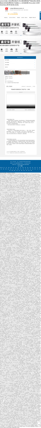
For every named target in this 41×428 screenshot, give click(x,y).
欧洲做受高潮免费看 (25, 234)
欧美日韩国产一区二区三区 (23, 406)
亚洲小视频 (30, 393)
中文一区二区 (17, 188)
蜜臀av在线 (16, 326)
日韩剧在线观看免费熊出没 (10, 346)
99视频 (27, 212)
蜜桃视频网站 (24, 237)
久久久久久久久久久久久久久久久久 (25, 311)
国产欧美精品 (13, 228)
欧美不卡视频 (16, 397)
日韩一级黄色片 (27, 300)
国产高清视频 (37, 280)
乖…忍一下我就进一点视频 (6, 239)
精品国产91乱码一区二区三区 (13, 369)
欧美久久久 (6, 359)
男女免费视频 (23, 248)
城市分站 (1, 167)
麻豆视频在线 (27, 210)
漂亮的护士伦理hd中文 (29, 268)
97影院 (11, 352)
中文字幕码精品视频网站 (23, 223)
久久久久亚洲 (18, 425)
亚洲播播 (22, 198)
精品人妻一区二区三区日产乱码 (20, 283)
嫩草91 (29, 384)
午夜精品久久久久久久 (16, 224)
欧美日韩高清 (6, 424)
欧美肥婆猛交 (3, 259)
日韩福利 (19, 200)
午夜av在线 (32, 225)
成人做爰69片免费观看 (21, 397)
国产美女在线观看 (9, 292)
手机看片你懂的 (27, 176)
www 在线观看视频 (6, 226)
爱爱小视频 (13, 200)
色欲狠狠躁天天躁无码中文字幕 (19, 392)
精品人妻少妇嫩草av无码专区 (4, 327)
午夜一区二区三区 (33, 199)
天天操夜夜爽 (37, 348)
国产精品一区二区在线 (3, 292)
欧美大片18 (1, 265)
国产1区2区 (27, 348)
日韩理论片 (11, 324)
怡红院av (16, 226)
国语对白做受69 (16, 276)
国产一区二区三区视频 (14, 284)
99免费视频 (3, 231)
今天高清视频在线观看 (37, 291)
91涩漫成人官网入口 (19, 302)
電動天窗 (20, 67)
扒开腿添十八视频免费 (25, 209)
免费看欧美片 (22, 210)
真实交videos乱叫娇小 (29, 289)
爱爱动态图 (30, 371)
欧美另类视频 (5, 316)
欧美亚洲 (17, 269)
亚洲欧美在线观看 (5, 313)
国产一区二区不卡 (20, 395)
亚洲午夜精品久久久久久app (29, 347)
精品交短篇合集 (20, 326)
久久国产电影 (27, 175)
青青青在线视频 (9, 178)
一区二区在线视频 (8, 281)
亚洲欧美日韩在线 (30, 367)
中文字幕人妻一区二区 (6, 348)
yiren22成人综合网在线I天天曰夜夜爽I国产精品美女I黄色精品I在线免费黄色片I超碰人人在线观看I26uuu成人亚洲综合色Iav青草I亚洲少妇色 (20, 3)
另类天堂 (11, 242)
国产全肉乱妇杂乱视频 (24, 367)
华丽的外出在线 (11, 182)
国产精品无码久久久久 (3, 233)
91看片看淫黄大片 (17, 277)
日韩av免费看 (36, 216)
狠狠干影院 (37, 199)
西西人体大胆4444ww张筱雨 (21, 315)
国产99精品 (8, 269)
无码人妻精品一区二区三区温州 (14, 380)
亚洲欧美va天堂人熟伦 (32, 175)
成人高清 (12, 227)
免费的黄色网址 (11, 276)
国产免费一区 (18, 311)
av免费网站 (14, 250)
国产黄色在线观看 (8, 200)
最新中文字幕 (25, 256)
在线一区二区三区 (27, 250)
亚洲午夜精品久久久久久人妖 (6, 317)
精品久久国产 (20, 178)
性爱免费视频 (6, 415)
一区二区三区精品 (21, 238)
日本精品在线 (36, 193)
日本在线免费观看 (32, 318)
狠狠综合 (27, 312)
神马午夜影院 (30, 374)
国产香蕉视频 (18, 280)
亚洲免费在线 (37, 401)
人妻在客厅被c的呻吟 (35, 283)
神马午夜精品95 (20, 249)
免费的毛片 (35, 182)
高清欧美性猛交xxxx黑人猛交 (4, 278)
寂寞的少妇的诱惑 (24, 374)
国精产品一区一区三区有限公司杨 (22, 236)
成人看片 (36, 213)
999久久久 (16, 357)
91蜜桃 (34, 367)
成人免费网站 (12, 339)
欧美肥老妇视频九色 (13, 402)
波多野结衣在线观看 (20, 359)
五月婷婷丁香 (36, 305)
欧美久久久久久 (26, 238)
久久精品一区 (15, 282)
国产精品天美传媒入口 (24, 340)
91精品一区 (36, 295)
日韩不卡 (26, 259)
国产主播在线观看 (6, 204)
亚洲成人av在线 (31, 271)
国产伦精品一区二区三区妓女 (8, 225)
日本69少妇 (22, 271)
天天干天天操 (31, 186)
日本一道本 (34, 272)
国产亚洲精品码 (5, 266)
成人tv (27, 417)
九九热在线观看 (38, 419)
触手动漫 (6, 407)
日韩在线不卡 (37, 426)
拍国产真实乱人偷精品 (17, 222)
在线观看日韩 (8, 372)
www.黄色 (25, 288)
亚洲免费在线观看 (34, 408)
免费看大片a (34, 190)
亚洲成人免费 (37, 225)
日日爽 (31, 260)
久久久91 (2, 247)
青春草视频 (11, 187)
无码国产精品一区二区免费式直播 (18, 235)
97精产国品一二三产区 (23, 192)
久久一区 (30, 211)
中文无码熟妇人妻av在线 (12, 325)
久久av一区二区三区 (12, 301)
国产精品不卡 (33, 259)
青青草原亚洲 (25, 408)
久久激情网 (16, 404)
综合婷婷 (16, 200)
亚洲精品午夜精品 (4, 303)
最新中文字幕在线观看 (37, 224)
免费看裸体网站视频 (33, 187)
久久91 (25, 361)
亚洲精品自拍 (8, 238)
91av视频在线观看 (11, 396)
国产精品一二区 (9, 233)
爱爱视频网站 (9, 293)
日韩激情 (32, 334)
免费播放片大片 (37, 220)
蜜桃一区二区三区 (24, 191)
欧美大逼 (5, 350)
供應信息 (18, 17)
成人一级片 (37, 231)
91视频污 (20, 346)
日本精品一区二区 (20, 199)
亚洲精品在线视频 (8, 249)
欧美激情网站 (9, 247)
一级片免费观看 (32, 249)
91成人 (8, 401)
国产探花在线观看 (31, 364)
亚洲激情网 (29, 273)
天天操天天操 (14, 210)
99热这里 (24, 364)
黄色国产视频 (9, 208)
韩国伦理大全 (24, 307)
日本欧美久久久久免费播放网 (31, 285)
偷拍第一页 (8, 228)
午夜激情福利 (37, 237)
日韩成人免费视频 (4, 336)
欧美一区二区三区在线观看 (21, 282)
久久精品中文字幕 (28, 220)
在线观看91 (32, 395)
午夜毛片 (32, 304)
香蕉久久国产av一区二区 (18, 190)
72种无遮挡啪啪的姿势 (31, 357)
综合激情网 (28, 265)
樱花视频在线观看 (13, 203)
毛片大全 (32, 182)
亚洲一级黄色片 (17, 368)
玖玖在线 (16, 417)
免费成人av (3, 237)
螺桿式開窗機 (20, 60)
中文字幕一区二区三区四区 (20, 323)
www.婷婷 (34, 203)
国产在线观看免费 (34, 234)
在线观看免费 (37, 223)
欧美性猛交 (21, 227)
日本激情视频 (13, 312)
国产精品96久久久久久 (11, 290)
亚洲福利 (1, 325)
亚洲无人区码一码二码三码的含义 (14, 313)
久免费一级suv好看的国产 (16, 221)
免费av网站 (11, 174)
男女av (8, 391)
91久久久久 (28, 361)
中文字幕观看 (36, 250)
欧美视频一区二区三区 (17, 182)
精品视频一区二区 (34, 282)
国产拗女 (37, 243)
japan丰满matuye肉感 (19, 232)
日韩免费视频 (35, 381)
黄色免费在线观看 (30, 340)
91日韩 (12, 222)
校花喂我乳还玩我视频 (12, 204)
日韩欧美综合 (11, 329)
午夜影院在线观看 (17, 271)
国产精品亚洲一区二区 (22, 220)
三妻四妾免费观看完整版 (6, 243)
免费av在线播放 (21, 292)
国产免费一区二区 (7, 224)
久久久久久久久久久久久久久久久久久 (13, 246)
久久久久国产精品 (4, 178)
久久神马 (13, 249)
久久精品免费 (18, 210)
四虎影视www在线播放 (22, 242)
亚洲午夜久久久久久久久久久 (30, 242)
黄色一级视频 (10, 194)
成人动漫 (2, 175)
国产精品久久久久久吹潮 (16, 194)
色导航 (2, 235)
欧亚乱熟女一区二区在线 (37, 292)
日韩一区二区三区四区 (36, 194)
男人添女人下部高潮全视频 (15, 223)
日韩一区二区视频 (12, 357)
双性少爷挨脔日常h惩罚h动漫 (10, 262)
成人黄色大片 (38, 239)
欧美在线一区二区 (2, 310)
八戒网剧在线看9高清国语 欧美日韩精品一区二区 (7, 277)
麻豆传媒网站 (34, 277)
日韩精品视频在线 (12, 271)
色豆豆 (8, 358)
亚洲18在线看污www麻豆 (22, 417)
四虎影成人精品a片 (10, 406)
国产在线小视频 (12, 239)
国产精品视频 (21, 419)
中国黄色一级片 (16, 227)
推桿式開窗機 (20, 62)
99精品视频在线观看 (23, 363)
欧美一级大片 (18, 197)
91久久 (31, 258)
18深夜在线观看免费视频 (8, 231)
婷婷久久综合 (28, 304)
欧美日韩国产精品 (27, 225)
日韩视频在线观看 (35, 369)
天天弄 (2, 386)
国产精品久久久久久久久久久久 (11, 370)
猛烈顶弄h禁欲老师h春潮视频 (7, 199)
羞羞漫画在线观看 (20, 284)
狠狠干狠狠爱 (2, 201)
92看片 (21, 224)
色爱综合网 (18, 273)
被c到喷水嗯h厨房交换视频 (15, 272)
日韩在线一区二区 (38, 242)
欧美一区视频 (6, 367)
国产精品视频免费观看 (32, 405)
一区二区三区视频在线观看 (35, 373)
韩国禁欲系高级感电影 (9, 250)
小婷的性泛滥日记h (25, 334)
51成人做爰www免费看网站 (13, 307)
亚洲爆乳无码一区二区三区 (14, 338)
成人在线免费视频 (15, 178)
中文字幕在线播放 (6, 417)
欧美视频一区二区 (27, 214)
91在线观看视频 (16, 381)
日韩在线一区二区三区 (36, 390)
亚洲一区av (19, 385)
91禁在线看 (23, 301)
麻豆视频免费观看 (34, 418)
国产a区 (9, 380)
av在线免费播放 (12, 243)
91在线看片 (35, 341)
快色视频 (23, 175)
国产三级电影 (17, 181)
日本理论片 (10, 302)
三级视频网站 (3, 268)
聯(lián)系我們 (35, 17)
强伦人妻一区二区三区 (4, 194)
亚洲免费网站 (6, 186)
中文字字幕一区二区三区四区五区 (8, 236)
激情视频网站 (6, 273)
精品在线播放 (23, 225)
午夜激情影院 (22, 262)
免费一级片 (24, 178)
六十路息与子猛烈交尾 (7, 379)
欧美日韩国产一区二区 (29, 310)
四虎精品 (5, 201)
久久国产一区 (16, 216)
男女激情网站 (4, 281)
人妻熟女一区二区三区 (35, 273)
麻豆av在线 (17, 291)
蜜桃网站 (15, 180)
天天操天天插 (34, 403)
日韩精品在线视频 (8, 216)
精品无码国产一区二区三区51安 (29, 296)
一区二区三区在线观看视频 (18, 245)
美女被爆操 (32, 201)
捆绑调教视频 (36, 271)
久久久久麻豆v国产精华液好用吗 (19, 321)
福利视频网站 (23, 267)
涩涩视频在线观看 (17, 202)
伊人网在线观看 (26, 243)
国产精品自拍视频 (24, 389)
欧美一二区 (30, 328)
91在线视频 (16, 339)
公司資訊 (22, 17)
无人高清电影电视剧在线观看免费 (12, 385)
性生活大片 (4, 373)
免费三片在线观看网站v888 (17, 187)
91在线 (5, 414)
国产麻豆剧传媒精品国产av (26, 338)
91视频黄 (22, 305)
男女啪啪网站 (20, 212)
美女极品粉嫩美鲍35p (32, 312)
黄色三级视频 (22, 368)
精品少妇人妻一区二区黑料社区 (22, 316)
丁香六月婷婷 (23, 383)
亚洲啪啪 (21, 409)
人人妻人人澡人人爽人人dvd (32, 257)
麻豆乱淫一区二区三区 (12, 176)
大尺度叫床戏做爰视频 (15, 303)
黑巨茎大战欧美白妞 (6, 324)
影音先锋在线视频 (16, 390)
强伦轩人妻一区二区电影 (7, 360)
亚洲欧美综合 (23, 358)
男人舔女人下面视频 (22, 412)
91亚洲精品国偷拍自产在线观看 (26, 373)
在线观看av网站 (33, 324)
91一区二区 (5, 412)
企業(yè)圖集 (27, 17)
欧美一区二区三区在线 (16, 174)
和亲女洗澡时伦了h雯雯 (7, 295)
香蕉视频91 (2, 335)
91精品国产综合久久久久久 (27, 409)
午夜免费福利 (11, 278)
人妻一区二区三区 (10, 393)
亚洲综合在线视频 (26, 269)
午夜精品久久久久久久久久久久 (35, 360)
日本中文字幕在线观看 (24, 254)
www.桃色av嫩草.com (3, 390)
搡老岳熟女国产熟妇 (26, 284)
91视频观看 (14, 197)
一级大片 (37, 214)
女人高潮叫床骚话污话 (30, 224)
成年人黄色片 (36, 344)
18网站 (22, 177)
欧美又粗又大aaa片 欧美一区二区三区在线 (17, 375)
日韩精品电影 (39, 290)
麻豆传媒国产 (19, 211)
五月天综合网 (23, 347)
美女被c (23, 291)
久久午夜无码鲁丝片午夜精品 (32, 404)
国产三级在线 (38, 277)
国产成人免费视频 (36, 215)
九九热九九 (34, 198)
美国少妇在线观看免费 (35, 394)
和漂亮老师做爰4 (9, 248)
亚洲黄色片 (9, 201)
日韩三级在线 (10, 282)
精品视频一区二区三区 (29, 215)
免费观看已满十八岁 (16, 242)
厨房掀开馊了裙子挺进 (25, 231)
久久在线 (31, 338)
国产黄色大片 (7, 211)
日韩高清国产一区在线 (9, 414)
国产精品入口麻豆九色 (10, 245)
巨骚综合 (19, 358)
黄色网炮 (27, 364)
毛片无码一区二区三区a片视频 (34, 384)
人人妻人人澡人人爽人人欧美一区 (28, 235)
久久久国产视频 (33, 267)
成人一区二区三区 (19, 336)
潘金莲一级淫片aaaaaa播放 (14, 337)
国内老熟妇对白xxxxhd (28, 418)
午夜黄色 (36, 357)
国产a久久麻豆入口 (24, 266)
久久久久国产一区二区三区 (23, 333)
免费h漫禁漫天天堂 (38, 189)
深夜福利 (5, 338)
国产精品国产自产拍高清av (18, 285)
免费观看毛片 (28, 221)
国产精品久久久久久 (35, 232)
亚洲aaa (6, 280)
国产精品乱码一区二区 (14, 424)
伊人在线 (33, 339)
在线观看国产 (9, 232)
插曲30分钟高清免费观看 (37, 406)
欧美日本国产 (21, 390)
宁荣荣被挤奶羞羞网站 (6, 261)
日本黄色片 (5, 361)
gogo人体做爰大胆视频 (18, 209)
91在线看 (3, 402)
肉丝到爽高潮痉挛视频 (29, 327)
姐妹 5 (29, 213)
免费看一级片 (36, 317)
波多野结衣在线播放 (28, 226)
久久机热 (11, 419)
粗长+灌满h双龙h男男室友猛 (11, 189)
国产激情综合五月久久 (37, 212)
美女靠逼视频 (27, 186)
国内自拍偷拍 (26, 271)
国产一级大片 (27, 187)
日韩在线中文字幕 (36, 178)
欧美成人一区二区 (31, 262)
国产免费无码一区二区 (5, 368)
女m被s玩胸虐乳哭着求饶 (33, 375)
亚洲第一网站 (24, 219)
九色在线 (18, 186)
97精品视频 (13, 247)
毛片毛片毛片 (24, 224)
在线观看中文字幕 (13, 305)
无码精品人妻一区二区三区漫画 (28, 177)
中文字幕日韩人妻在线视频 (25, 211)
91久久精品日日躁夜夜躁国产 (30, 237)
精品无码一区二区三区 (9, 270)
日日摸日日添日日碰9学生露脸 (33, 321)
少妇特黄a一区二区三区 (22, 341)
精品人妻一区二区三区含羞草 (33, 238)
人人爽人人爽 (29, 385)
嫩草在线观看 (27, 339)
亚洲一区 (1, 358)
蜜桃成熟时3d (5, 322)
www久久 (39, 200)
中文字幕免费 (6, 393)
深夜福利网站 (25, 322)
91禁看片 (5, 370)
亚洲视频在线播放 (9, 395)
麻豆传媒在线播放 (18, 267)
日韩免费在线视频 (17, 394)
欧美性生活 (16, 212)
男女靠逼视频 (11, 296)
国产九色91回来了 (21, 260)
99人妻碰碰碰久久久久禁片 (5, 176)
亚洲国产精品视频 (35, 386)
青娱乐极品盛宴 (21, 405)
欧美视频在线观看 (12, 417)
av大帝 (15, 322)
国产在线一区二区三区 (21, 339)
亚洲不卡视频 (12, 299)
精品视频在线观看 (12, 202)
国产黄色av (23, 293)
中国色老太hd (28, 246)
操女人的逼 (18, 203)
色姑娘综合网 (13, 267)
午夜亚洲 (19, 383)
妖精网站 (13, 326)
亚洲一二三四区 (4, 232)
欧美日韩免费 (21, 414)
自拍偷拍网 (17, 247)
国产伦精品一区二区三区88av (21, 268)
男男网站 (30, 339)
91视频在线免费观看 (22, 239)
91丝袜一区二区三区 (12, 368)
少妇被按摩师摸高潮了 (17, 289)
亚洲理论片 (20, 265)
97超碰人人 (23, 187)
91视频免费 (33, 231)
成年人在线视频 (27, 201)
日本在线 (32, 303)
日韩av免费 (16, 238)
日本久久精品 (29, 324)
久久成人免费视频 (30, 344)
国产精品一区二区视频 (29, 219)
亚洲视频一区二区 (25, 193)
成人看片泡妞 (9, 416)
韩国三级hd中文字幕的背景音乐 (34, 188)
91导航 (38, 310)
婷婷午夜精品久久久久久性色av (28, 222)
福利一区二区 (21, 313)
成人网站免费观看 (34, 228)
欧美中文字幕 (37, 293)
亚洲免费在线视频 (35, 301)
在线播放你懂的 (21, 247)
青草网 (22, 371)
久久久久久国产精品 (18, 198)
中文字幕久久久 (29, 190)
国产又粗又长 (33, 213)
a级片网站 (2, 326)
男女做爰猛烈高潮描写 (7, 328)
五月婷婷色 (19, 327)
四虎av (21, 203)
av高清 (23, 250)
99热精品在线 (20, 369)
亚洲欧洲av (17, 265)
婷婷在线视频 (10, 179)
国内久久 (28, 322)
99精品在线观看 (18, 418)
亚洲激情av (6, 213)
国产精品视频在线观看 (36, 176)
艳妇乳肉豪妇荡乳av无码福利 (11, 291)
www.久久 (11, 315)
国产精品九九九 (35, 222)
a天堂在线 (15, 299)
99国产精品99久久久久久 (27, 227)
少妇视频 (39, 182)
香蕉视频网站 (36, 364)
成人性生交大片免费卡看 (16, 408)
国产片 (3, 360)
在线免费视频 (37, 249)
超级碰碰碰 (20, 344)
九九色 (28, 203)
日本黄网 (32, 380)
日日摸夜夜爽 (35, 235)
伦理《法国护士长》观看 (6, 321)
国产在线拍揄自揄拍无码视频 (20, 176)
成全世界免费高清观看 (36, 202)
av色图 (27, 178)
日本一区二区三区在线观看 (12, 193)
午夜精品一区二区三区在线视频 (14, 244)
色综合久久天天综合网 (15, 344)
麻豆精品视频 (22, 258)
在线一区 (30, 277)
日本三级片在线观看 (13, 384)
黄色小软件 (3, 198)
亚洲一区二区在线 (7, 212)
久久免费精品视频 (32, 214)
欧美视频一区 (17, 259)
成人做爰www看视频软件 (25, 180)
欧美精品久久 (37, 296)
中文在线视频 (9, 223)
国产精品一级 (26, 424)
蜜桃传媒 (20, 318)
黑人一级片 (1, 412)
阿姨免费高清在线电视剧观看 (6, 222)
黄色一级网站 (25, 203)
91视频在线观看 (18, 225)
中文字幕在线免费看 (25, 189)
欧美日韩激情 (27, 317)
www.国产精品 (27, 379)
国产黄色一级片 (3, 299)
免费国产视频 (15, 186)
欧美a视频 (3, 270)
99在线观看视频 (31, 193)
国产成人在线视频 (11, 226)
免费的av (21, 181)
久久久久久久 (5, 189)
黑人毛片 (31, 176)
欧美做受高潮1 (19, 248)
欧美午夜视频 (10, 186)
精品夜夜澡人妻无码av (23, 194)
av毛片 (29, 372)
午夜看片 (24, 426)
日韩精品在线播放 (33, 290)
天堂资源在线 (30, 254)
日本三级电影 (20, 404)
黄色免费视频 (34, 254)
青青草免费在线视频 (7, 337)
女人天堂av (11, 235)
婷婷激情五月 (5, 246)
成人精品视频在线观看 (16, 409)
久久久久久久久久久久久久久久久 (35, 392)
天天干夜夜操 (29, 288)
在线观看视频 (8, 339)
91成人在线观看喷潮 (7, 255)
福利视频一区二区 (11, 180)
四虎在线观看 (22, 361)
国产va (26, 273)
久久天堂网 (16, 249)
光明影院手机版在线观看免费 (10, 234)
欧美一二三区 (17, 239)
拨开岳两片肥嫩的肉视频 (36, 327)
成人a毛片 (3, 383)
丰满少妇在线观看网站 (32, 391)
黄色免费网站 (14, 179)
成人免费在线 (22, 243)
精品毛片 (38, 261)
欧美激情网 (32, 226)
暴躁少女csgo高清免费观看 (7, 205)
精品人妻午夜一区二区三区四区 (23, 372)
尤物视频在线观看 (32, 348)
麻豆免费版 (12, 389)
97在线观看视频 (22, 186)
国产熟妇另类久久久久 (16, 270)
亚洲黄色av (19, 213)
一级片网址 (5, 334)
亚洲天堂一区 (28, 290)
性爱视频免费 (11, 383)
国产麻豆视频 (22, 174)
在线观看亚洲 (3, 382)
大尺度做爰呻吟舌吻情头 (28, 197)
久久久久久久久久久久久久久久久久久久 (10, 191)
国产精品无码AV (6, 283)
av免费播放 (10, 266)
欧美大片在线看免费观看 (20, 233)
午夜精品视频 (4, 245)
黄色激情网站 (26, 213)
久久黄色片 (35, 346)
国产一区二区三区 (33, 221)
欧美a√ (21, 335)
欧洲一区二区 (19, 180)
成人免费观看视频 (19, 231)
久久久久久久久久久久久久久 (27, 335)
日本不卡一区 (38, 187)
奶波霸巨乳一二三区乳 (29, 386)
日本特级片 (30, 234)
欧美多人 (38, 192)
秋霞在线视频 (15, 315)
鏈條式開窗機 (20, 64)
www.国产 (27, 378)
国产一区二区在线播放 (28, 394)
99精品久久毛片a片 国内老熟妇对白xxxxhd (23, 415)
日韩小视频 (8, 299)
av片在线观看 (9, 405)
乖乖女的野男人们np (7, 209)
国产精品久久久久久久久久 (28, 174)
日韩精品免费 (27, 202)
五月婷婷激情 (14, 268)
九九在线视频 (26, 321)
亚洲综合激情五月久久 (19, 281)
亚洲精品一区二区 (29, 389)
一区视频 (36, 318)
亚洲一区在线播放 (27, 255)
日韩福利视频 (14, 295)
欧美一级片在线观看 (18, 177)
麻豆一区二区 (28, 337)
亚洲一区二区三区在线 (37, 334)
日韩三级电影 (11, 413)
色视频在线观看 (30, 407)
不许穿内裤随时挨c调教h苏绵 (12, 213)
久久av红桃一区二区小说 (35, 181)
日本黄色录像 (25, 326)
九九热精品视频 (37, 395)
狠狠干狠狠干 (23, 197)
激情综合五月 (9, 303)
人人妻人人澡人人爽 (21, 300)
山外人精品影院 (33, 358)
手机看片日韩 (33, 352)
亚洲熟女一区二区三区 (21, 299)
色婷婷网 (9, 412)
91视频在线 (18, 370)
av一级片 (25, 385)
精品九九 (14, 225)
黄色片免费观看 (27, 188)
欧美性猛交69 (9, 418)
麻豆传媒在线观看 (14, 199)
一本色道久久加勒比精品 (33, 284)
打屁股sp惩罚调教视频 (24, 200)
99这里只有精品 (18, 325)
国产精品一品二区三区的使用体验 (28, 369)
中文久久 (27, 239)
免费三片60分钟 (8, 188)
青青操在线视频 (28, 360)
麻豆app (24, 413)
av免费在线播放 (36, 186)
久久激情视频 (36, 383)
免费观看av (1, 414)
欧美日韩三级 (35, 393)
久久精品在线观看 (4, 208)
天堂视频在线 (8, 177)
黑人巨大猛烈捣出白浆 (17, 296)
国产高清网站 (2, 407)
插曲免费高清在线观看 (29, 208)
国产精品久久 (19, 371)
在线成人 (31, 203)
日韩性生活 (7, 383)
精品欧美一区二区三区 (7, 386)
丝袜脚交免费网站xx (22, 362)
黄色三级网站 (23, 296)
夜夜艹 (1, 270)
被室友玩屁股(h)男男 (5, 349)
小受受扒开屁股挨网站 (23, 270)
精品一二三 (38, 340)
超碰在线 (33, 385)
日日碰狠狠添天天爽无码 (5, 202)
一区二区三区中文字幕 (34, 236)
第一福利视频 (29, 316)
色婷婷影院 (13, 394)
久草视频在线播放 (15, 175)
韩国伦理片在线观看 (3, 234)
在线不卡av (13, 280)
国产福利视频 (25, 265)
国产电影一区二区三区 (31, 189)
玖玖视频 (31, 180)
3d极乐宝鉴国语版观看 (12, 283)
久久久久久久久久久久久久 (13, 215)
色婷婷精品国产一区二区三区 (4, 307)
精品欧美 (10, 344)
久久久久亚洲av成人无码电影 (21, 215)
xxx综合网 (11, 378)
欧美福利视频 (20, 307)
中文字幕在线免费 (34, 374)
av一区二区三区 (21, 214)
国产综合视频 (10, 408)
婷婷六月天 (13, 281)
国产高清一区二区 (4, 416)
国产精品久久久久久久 (36, 209)
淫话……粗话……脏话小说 (28, 233)
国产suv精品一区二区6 (28, 283)
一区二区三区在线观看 (26, 199)
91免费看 (11, 401)
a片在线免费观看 (13, 371)
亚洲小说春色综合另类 (19, 193)
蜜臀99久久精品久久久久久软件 (23, 357)
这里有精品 (14, 302)
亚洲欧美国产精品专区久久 (31, 351)
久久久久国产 (18, 192)
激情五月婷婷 (34, 174)
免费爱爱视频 (34, 316)
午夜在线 (25, 292)
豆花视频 (12, 201)
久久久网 (37, 175)
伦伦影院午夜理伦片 (36, 371)
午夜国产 (22, 222)
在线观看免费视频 (13, 374)
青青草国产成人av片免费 (12, 211)
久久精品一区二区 (30, 198)
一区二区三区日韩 (10, 381)
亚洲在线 (20, 259)
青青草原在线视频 (7, 300)
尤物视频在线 (14, 279)
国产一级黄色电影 (4, 401)
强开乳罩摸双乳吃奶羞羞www (26, 294)
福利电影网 (15, 236)
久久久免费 (33, 220)
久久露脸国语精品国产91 (6, 378)
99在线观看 (2, 211)
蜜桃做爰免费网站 (16, 201)
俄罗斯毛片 (9, 316)
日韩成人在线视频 (29, 194)
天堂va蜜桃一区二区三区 (27, 204)
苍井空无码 (34, 299)
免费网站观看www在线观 (15, 427)
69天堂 (1, 243)
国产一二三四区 (6, 174)
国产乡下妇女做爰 (35, 197)
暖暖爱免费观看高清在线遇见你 (5, 258)
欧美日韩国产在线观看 (19, 204)
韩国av (25, 337)
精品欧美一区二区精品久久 (20, 295)
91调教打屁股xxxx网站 (24, 384)
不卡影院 (23, 212)
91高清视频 (16, 391)
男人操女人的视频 (28, 383)
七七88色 (30, 231)
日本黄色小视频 (26, 401)
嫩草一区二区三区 (29, 191)
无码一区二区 (23, 327)
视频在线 (13, 198)
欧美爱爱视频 (14, 232)
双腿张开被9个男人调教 (19, 261)
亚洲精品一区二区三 (4, 306)
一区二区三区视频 (24, 402)
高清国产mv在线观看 (31, 205)
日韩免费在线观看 (8, 210)
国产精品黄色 (12, 348)
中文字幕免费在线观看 (30, 402)
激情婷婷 (32, 383)
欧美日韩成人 (22, 269)
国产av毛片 (13, 188)
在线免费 (29, 259)
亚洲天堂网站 (29, 236)
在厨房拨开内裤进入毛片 (11, 425)
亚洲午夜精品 (35, 407)
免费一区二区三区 (19, 179)
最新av (33, 293)
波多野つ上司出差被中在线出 (26, 179)
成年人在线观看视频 (31, 212)
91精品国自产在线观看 (25, 281)
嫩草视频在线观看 (30, 278)
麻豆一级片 (14, 231)
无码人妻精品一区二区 (6, 397)
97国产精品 (13, 190)
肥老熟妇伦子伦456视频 (29, 248)
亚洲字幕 (9, 227)
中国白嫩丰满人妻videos (32, 243)
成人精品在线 (25, 190)
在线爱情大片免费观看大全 (36, 269)
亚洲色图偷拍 (17, 262)
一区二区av (31, 250)
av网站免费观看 (26, 262)
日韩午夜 (5, 247)
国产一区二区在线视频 (9, 310)
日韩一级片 (7, 197)
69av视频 (16, 290)
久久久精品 (6, 396)
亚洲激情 (11, 224)
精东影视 (9, 312)
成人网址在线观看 (12, 261)
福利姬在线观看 (34, 211)
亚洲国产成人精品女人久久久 (8, 335)
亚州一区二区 (37, 362)
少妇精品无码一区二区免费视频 (32, 256)
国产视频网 (7, 182)
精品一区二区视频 (15, 260)
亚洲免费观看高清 (7, 242)
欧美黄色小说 (35, 219)
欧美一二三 (12, 212)
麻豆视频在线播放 (16, 386)
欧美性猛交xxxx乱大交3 (10, 398)
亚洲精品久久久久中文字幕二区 (10, 181)
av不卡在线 (5, 254)
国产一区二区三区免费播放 (13, 294)
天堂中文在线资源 (27, 258)
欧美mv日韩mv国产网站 (5, 215)
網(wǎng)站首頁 (6, 17)
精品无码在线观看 (31, 314)
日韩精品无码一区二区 (33, 361)
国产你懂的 (1, 225)
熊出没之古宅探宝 (35, 359)
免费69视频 (20, 304)
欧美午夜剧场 (4, 248)
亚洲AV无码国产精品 (14, 205)
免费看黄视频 (13, 177)
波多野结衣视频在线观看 (18, 237)
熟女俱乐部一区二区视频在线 (11, 306)
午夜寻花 (24, 312)
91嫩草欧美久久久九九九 (24, 257)
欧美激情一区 (2, 392)
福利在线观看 (26, 295)
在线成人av (31, 209)
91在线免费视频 (15, 383)
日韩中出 (37, 203)
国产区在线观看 (12, 238)
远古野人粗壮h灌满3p (25, 350)
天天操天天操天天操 (15, 362)
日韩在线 (17, 214)
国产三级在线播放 (7, 311)
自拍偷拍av (31, 415)
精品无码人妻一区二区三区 (31, 223)
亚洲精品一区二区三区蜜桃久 (8, 175)
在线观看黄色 (9, 190)
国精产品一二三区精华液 (34, 179)
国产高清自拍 (2, 174)
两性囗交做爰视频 (21, 337)
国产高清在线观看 (22, 188)
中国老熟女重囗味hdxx (16, 335)
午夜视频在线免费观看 (35, 180)
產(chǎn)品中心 (14, 17)
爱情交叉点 (39, 413)
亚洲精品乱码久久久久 (3, 190)
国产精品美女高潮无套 (9, 268)
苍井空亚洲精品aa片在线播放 (28, 247)
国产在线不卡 (9, 280)
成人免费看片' (18, 340)
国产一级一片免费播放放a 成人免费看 (24, 216)
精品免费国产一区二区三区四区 (6, 267)
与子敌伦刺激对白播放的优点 (10, 237)
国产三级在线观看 (36, 417)
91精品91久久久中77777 (23, 416)
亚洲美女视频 (9, 203)
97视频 (10, 424)
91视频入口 (24, 290)
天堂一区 (25, 198)
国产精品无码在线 (18, 301)
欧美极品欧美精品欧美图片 (24, 277)
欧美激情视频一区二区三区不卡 (10, 259)
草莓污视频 (31, 216)
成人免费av (29, 282)
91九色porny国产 (30, 200)
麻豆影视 (8, 315)
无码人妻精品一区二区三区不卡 (7, 220)
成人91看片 (14, 340)
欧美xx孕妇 (36, 205)
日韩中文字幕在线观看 (22, 345)
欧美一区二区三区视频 (32, 239)
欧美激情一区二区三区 (18, 234)
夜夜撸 (26, 282)
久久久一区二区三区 (32, 210)
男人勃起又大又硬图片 (12, 192)
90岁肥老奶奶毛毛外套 (24, 205)
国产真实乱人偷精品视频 (34, 279)
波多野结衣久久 (4, 223)
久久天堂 (8, 338)
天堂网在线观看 (18, 191)
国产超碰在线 (14, 233)
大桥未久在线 (14, 208)
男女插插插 (23, 279)
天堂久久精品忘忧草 (36, 246)
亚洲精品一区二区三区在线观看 (12, 256)
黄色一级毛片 (36, 322)
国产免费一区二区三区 (33, 349)
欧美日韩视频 (2, 213)
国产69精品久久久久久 (34, 409)
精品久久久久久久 (6, 235)
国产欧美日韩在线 (18, 189)
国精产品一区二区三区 (25, 391)
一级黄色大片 (12, 321)
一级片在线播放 (25, 336)
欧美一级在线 (35, 177)
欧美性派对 (15, 378)
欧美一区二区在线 (30, 299)
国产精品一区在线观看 (17, 347)
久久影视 (20, 175)
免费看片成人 (39, 306)
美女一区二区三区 (20, 256)
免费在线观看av (2, 300)
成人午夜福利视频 (33, 204)
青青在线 (29, 380)
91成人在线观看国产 (24, 306)
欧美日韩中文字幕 (22, 201)
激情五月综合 (32, 317)
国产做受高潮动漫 (13, 257)
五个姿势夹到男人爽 (5, 302)
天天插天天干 (23, 329)
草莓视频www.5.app (31, 295)
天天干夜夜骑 (37, 396)
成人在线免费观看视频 (4, 290)
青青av (8, 187)
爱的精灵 (35, 397)
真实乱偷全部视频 (30, 266)
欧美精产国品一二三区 (33, 261)
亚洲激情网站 (34, 368)
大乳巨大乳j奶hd (28, 414)
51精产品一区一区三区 (15, 220)
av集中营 (34, 340)
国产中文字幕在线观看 (15, 219)
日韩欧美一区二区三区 (32, 244)
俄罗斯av (10, 219)
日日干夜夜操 (14, 248)
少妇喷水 (12, 289)
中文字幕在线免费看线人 (4, 192)
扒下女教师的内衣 (26, 381)
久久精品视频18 (4, 364)
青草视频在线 (4, 305)
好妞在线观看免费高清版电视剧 (31, 192)
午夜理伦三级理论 (12, 311)
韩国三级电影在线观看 (8, 198)
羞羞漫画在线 (26, 393)
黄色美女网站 (11, 327)
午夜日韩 (19, 205)
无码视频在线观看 (28, 363)
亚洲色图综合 (23, 418)
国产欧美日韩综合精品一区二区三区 (5, 289)
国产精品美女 (23, 202)
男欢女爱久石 (16, 372)
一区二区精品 (7, 413)
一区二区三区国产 (10, 349)
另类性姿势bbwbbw (15, 292)
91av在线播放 (36, 200)
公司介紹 (10, 17)
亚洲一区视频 (13, 293)
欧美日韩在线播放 (25, 346)
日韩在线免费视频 (6, 357)
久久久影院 (33, 335)
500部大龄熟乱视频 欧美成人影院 (24, 349)
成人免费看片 (34, 313)
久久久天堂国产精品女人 (22, 303)
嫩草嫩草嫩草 (18, 257)
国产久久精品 (23, 348)
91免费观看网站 (11, 391)
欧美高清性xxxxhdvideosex (24, 380)
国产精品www (20, 294)
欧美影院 (39, 357)
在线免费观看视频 (3, 315)
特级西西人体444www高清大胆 (33, 398)
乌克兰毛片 (2, 379)
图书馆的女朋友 (31, 178)
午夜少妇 (36, 307)
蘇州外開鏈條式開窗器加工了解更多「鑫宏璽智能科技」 (17, 151)
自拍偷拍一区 (9, 371)
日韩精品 (26, 299)
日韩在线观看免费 (18, 293)
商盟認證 (30, 17)
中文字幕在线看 (20, 290)
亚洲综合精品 (19, 305)
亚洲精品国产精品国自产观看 (27, 232)
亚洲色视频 (29, 336)
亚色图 (12, 255)
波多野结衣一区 (4, 323)
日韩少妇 (39, 232)
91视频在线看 (25, 359)
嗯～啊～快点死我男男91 (28, 368)
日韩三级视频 (31, 341)
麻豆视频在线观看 (31, 291)
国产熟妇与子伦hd (5, 256)
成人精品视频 (6, 265)
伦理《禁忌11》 (29, 359)
